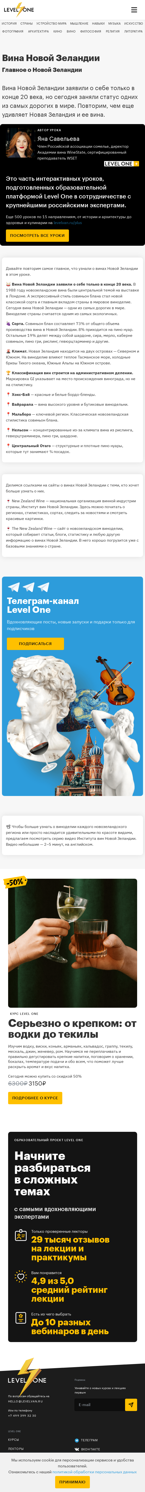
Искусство (133, 23)
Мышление (79, 23)
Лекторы (16, 1448)
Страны (26, 23)
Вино (71, 31)
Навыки (98, 23)
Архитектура (38, 31)
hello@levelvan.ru (25, 1401)
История (9, 23)
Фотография (12, 31)
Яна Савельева (58, 139)
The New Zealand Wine (31, 528)
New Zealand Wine (28, 500)
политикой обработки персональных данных (94, 1472)
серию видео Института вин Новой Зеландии (93, 838)
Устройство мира (51, 23)
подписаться (35, 644)
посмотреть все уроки (37, 236)
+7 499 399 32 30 (22, 1415)
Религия (113, 31)
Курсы (13, 1439)
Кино (57, 31)
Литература (133, 31)
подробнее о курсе (35, 1098)
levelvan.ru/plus (68, 222)
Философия (90, 31)
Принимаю (72, 1482)
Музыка (114, 23)
